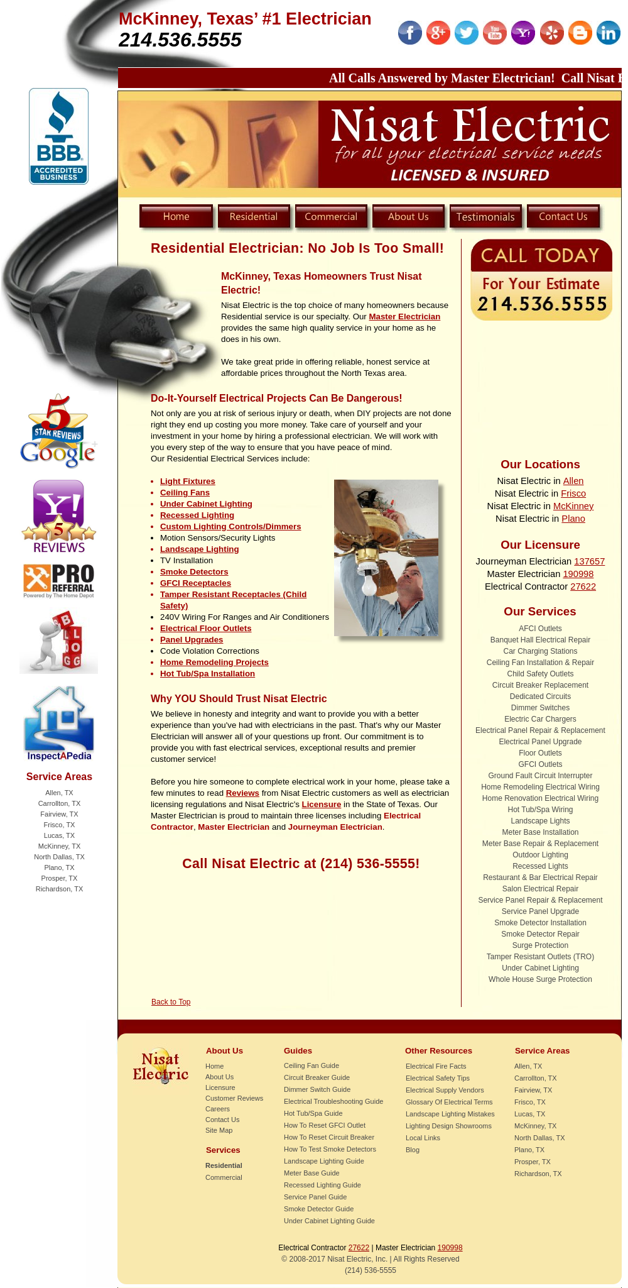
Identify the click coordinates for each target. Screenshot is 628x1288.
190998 (578, 574)
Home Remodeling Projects (214, 662)
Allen (573, 481)
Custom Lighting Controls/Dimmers (230, 526)
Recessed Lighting (197, 515)
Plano (573, 519)
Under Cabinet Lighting (206, 504)
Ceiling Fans (185, 492)
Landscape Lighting (199, 549)
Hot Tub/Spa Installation (207, 673)
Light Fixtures (187, 481)
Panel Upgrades (192, 639)
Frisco (573, 493)
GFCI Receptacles (195, 583)
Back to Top (170, 1002)
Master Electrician (405, 316)
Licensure (322, 804)
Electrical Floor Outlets (206, 628)
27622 (583, 586)
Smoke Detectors (194, 571)
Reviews (242, 793)
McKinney (573, 506)
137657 (589, 561)
